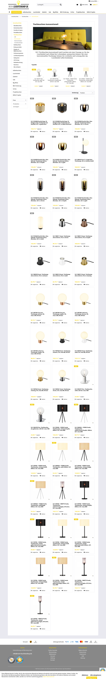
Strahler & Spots (18, 30)
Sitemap (83, 658)
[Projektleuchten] (80, 12)
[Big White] (55, 12)
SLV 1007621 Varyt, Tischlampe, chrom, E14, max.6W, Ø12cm (62, 389)
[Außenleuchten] (27, 12)
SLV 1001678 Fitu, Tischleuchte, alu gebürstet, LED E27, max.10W (54, 80)
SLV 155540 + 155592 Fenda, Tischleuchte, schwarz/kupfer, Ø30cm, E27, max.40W (70, 81)
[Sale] (50, 12)
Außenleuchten (17, 70)
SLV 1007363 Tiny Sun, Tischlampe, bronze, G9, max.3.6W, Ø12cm (37, 314)
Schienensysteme (18, 53)
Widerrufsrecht (83, 650)
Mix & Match (17, 67)
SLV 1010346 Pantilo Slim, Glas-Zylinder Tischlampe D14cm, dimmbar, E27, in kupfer (61, 199)
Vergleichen (34, 131)
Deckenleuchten (18, 28)
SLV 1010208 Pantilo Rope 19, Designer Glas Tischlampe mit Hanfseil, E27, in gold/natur (39, 123)
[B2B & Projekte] (91, 12)
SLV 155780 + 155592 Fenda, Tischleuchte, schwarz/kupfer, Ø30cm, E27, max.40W (83, 505)
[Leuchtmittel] (36, 12)
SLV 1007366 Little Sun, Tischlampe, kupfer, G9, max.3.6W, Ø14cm (37, 352)
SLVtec (15, 89)
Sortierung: (75, 93)
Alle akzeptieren (95, 675)
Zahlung (52, 658)
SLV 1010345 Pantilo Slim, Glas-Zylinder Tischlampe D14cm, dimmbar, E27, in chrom (39, 199)
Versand (52, 656)
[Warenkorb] (93, 4)
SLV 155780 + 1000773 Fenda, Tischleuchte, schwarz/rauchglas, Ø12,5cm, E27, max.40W (83, 582)
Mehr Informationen (48, 676)
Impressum (83, 654)
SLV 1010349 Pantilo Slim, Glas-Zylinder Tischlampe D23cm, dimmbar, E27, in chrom (83, 123)
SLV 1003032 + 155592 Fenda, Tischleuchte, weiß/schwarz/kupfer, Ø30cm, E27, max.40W (83, 429)
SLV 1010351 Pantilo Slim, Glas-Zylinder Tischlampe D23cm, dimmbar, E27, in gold (61, 161)
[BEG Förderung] (64, 12)
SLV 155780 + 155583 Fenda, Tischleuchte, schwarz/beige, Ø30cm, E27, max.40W (39, 582)
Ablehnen (85, 675)
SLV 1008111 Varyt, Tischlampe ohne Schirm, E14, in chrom (61, 236)
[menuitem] (49, 4)
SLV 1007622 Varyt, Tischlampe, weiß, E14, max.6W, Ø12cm (84, 351)
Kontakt (52, 660)
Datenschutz (82, 652)
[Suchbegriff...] (49, 4)
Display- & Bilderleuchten (18, 50)
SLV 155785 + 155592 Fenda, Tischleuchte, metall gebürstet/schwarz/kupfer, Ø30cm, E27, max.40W (38, 544)
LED (15, 37)
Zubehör (15, 76)
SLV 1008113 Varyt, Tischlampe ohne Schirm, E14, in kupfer (83, 236)
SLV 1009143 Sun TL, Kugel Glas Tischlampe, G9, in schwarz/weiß (84, 160)
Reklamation (52, 654)
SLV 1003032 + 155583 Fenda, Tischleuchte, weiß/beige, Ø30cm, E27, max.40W (39, 505)
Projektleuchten (17, 92)
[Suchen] (60, 4)
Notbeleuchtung (18, 62)
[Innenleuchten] (16, 12)
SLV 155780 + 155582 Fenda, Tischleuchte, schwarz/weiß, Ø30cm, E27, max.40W (61, 543)
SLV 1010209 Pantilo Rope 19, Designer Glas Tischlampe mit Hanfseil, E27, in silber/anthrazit (62, 123)
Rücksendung (52, 652)
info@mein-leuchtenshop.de (22, 654)
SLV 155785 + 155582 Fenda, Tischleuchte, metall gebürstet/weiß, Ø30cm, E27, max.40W (83, 544)
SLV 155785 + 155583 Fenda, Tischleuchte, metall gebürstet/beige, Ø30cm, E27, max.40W (61, 582)
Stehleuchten (17, 45)
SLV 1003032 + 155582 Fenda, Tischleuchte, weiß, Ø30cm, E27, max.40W (62, 467)
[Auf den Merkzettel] (42, 131)
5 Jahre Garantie (52, 650)
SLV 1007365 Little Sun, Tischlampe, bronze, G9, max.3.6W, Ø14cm (81, 314)
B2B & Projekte (17, 95)
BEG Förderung (17, 86)
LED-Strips (16, 60)
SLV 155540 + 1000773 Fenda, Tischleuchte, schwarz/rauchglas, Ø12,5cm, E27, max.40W (61, 506)
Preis (14, 100)
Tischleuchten (18, 35)
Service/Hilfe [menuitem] (93, 1)
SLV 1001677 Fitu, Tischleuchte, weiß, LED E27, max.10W (38, 80)
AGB (83, 656)
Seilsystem (16, 58)
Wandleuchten (18, 25)
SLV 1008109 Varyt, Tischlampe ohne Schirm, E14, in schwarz (39, 275)
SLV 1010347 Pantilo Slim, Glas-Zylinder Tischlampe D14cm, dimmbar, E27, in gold (83, 199)
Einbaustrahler (18, 47)
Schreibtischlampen (18, 42)
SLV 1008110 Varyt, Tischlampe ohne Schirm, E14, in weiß (61, 275)
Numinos (16, 65)
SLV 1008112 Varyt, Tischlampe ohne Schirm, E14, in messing (83, 275)
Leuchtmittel (16, 73)
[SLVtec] (72, 12)
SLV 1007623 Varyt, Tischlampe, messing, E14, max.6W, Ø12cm (40, 389)
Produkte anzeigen (19, 104)
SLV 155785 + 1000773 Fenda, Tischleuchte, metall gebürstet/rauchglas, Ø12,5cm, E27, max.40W (40, 621)
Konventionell (17, 38)
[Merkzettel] (77, 4)
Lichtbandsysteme (19, 55)
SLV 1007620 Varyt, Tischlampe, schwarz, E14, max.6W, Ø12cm (62, 351)
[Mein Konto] (84, 4)
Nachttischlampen (18, 40)
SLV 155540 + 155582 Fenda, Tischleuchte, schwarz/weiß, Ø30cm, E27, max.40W (86, 80)
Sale (14, 79)
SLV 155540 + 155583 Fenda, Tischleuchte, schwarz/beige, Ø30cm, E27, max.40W (83, 467)
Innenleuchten (17, 23)
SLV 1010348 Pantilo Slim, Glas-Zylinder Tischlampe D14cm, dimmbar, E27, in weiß (39, 237)
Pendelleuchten (18, 32)
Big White (15, 83)
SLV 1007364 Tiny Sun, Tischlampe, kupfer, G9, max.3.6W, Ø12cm (59, 314)
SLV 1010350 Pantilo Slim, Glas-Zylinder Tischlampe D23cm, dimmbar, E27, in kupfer (39, 161)
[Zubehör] (44, 12)
